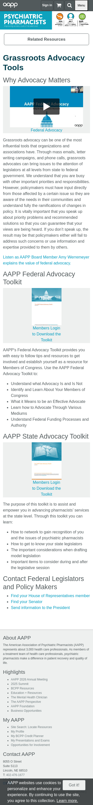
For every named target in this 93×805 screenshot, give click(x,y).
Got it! (74, 785)
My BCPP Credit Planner (27, 736)
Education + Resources (26, 693)
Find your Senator (26, 602)
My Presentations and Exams (30, 740)
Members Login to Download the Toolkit (46, 334)
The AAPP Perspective (26, 702)
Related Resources (46, 39)
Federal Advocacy (46, 130)
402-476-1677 (15, 775)
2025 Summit (20, 684)
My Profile (17, 731)
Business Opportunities (26, 710)
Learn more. (67, 801)
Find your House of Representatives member (50, 596)
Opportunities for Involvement (30, 745)
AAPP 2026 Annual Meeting (29, 679)
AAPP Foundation (22, 706)
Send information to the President (40, 608)
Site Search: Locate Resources (31, 727)
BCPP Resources (22, 688)
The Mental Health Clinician (29, 697)
